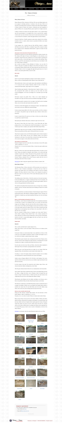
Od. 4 (16, 62)
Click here (17, 311)
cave (25, 217)
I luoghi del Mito (31, 8)
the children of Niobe (36, 276)
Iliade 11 (43, 60)
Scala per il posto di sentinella (19, 377)
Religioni (21, 8)
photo (31, 217)
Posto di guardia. (19, 388)
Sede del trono (42, 377)
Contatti (41, 8)
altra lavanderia (31, 355)
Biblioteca (16, 8)
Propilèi (20, 366)
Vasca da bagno (42, 388)
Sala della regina (42, 366)
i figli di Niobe (41, 126)
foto (33, 68)
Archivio (42, 323)
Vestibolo (19, 399)
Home (12, 8)
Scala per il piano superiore (31, 377)
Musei (26, 8)
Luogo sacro (42, 355)
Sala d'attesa (31, 366)
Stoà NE (31, 388)
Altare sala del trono (31, 320)
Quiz (45, 8)
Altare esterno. (20, 323)
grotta (29, 68)
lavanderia (19, 355)
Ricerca (37, 8)
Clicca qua (17, 161)
